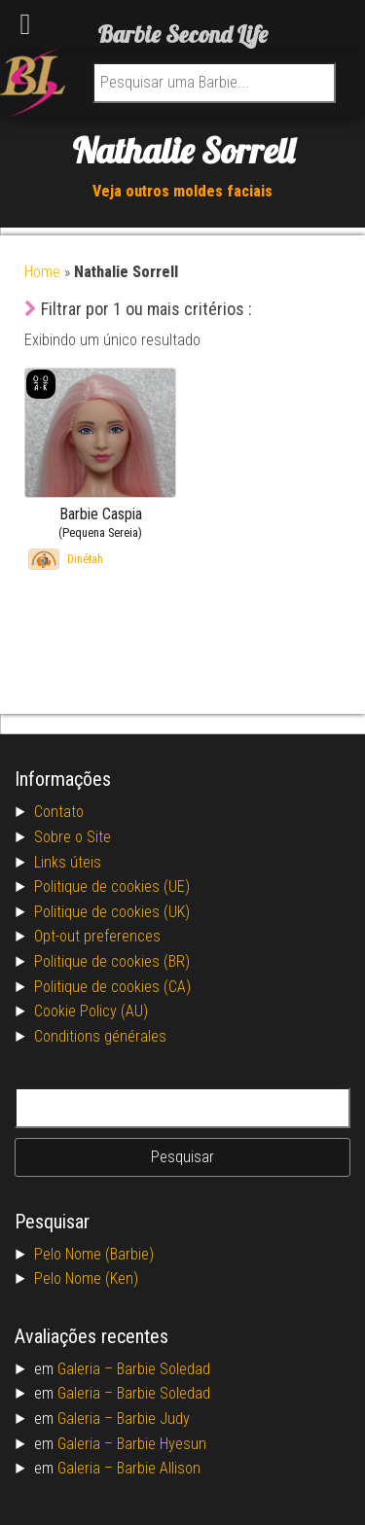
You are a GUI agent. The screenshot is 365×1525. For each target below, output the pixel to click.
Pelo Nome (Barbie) (94, 1254)
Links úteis (67, 862)
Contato (59, 811)
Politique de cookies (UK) (112, 912)
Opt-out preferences (97, 936)
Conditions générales (100, 1036)
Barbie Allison (159, 1468)
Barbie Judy (153, 1418)
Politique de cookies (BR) (112, 961)
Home (42, 272)
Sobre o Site (72, 837)
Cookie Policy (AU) (91, 1011)
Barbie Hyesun (161, 1444)
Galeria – (87, 1369)
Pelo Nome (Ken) (86, 1278)
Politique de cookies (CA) (112, 986)
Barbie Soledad (163, 1369)
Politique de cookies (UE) (112, 886)
